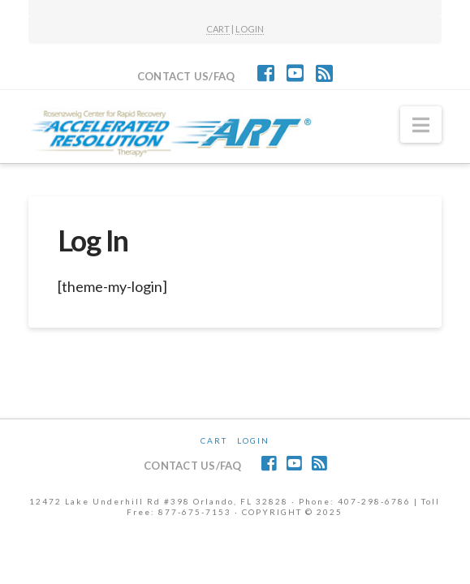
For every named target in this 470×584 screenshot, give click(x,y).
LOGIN (249, 29)
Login (253, 440)
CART (218, 29)
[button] (421, 125)
